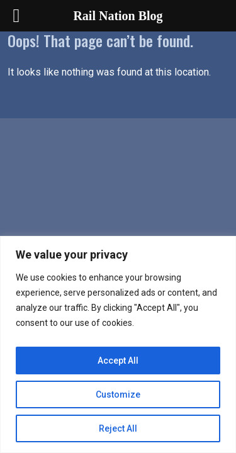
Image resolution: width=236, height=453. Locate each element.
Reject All (118, 428)
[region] (118, 344)
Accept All (118, 360)
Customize (118, 394)
